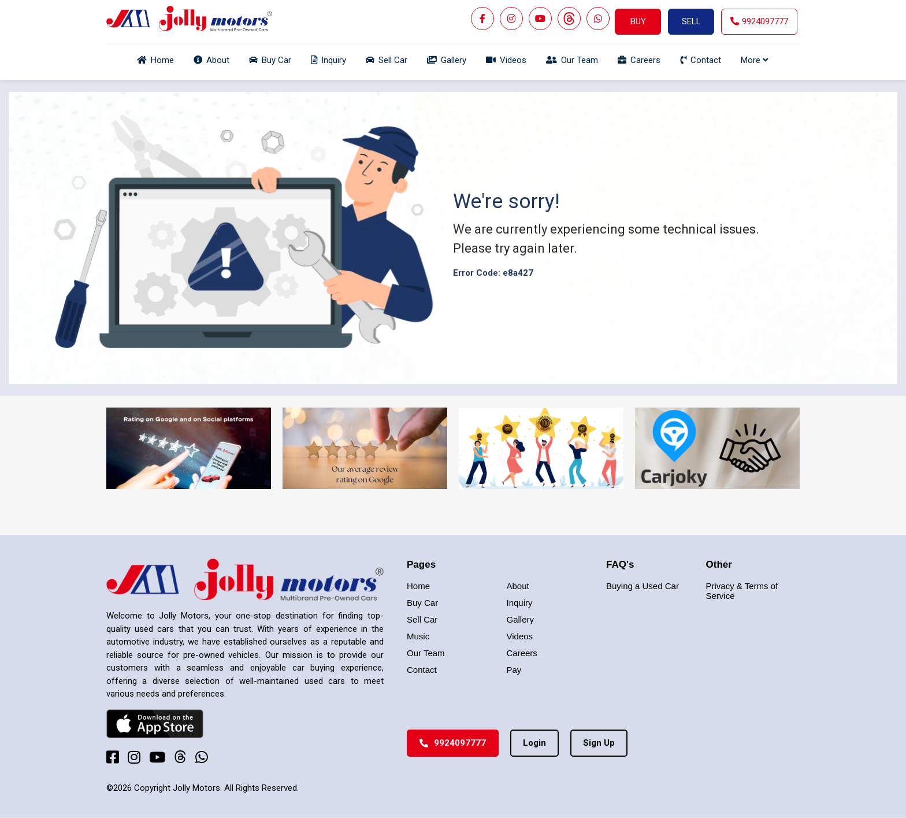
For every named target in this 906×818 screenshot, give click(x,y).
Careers (522, 653)
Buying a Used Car (642, 586)
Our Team (426, 653)
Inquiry (520, 603)
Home (418, 586)
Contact (422, 670)
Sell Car (422, 619)
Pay (514, 670)
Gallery (520, 619)
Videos (520, 636)
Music (418, 636)
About (518, 586)
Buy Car (422, 603)
